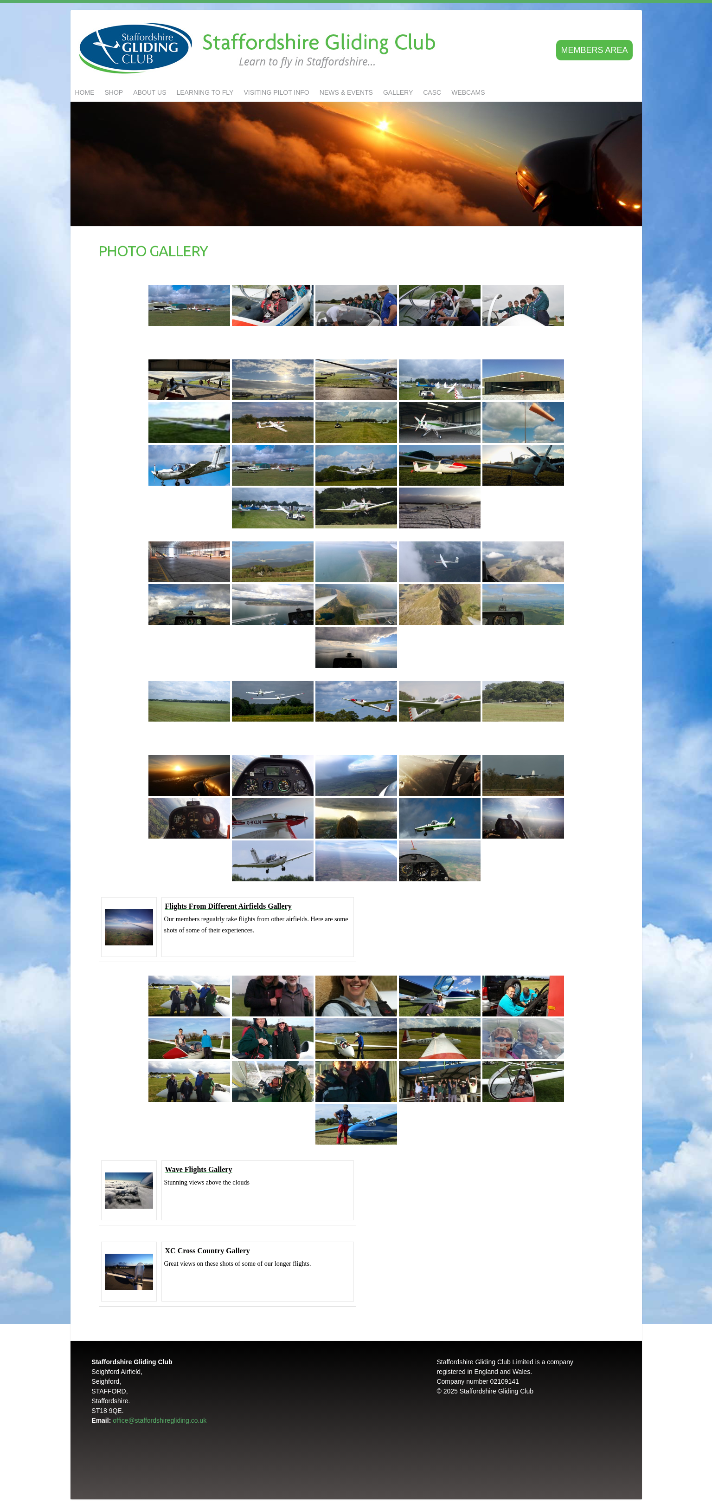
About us (149, 92)
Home (85, 92)
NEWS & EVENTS (346, 92)
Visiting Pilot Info (276, 92)
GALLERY (398, 92)
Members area (594, 50)
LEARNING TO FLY (205, 92)
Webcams (468, 92)
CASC (432, 92)
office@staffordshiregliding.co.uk (159, 1420)
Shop (114, 92)
